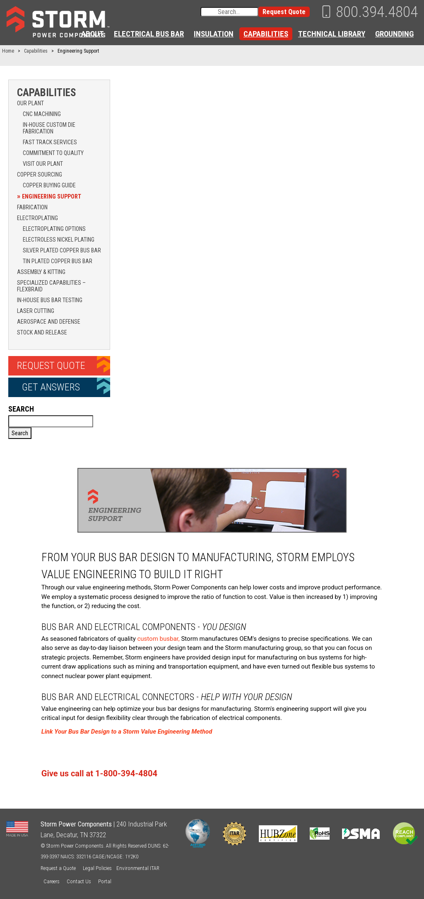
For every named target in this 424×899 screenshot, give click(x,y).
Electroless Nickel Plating (58, 239)
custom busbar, (158, 638)
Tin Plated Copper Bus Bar (57, 261)
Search (21, 409)
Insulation (214, 34)
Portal (104, 881)
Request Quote (284, 12)
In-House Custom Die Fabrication (49, 128)
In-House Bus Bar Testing (49, 300)
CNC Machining (42, 114)
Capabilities (265, 34)
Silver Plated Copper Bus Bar (62, 250)
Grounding (394, 34)
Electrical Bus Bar (149, 34)
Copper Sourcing (39, 174)
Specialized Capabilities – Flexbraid (51, 286)
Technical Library (331, 34)
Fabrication (32, 207)
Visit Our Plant (43, 163)
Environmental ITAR (137, 868)
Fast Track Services (50, 142)
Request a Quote (58, 868)
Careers (51, 881)
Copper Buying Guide (49, 185)
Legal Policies (97, 868)
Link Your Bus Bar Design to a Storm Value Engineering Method (126, 731)
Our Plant (30, 103)
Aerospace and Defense (48, 321)
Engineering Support (51, 196)
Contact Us (79, 881)
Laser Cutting (35, 311)
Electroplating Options (54, 228)
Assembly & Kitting (41, 272)
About (92, 34)
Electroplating (37, 218)
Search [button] (20, 433)
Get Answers (51, 387)
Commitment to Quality (53, 153)
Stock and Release (42, 332)
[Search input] (229, 12)
